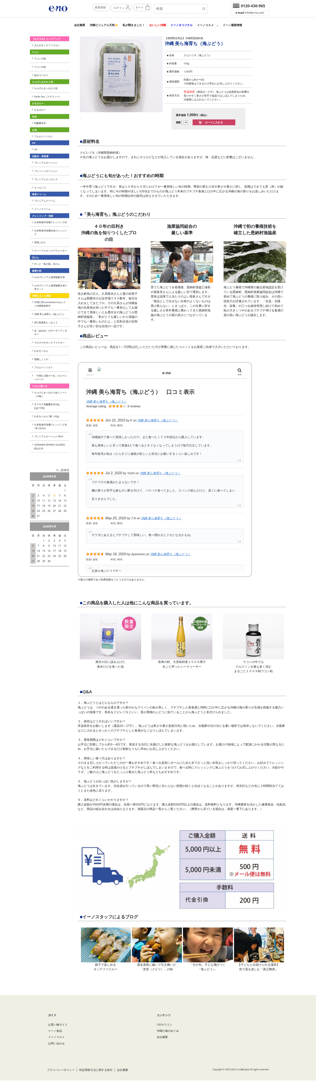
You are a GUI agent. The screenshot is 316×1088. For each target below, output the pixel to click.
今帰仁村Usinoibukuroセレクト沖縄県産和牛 (50, 303)
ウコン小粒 (40, 58)
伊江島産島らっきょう (46, 322)
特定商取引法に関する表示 (96, 1077)
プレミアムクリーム (44, 200)
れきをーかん (41, 350)
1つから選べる (39, 386)
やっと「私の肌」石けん (47, 263)
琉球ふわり (40, 242)
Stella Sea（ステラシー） (49, 96)
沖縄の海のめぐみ (168, 1038)
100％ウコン (165, 1032)
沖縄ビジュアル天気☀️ (104, 25)
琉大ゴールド (41, 75)
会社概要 (79, 25)
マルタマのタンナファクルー (49, 342)
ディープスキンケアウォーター (50, 250)
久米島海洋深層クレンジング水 (50, 222)
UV (35, 149)
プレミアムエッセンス (46, 179)
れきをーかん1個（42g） (47, 416)
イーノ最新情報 (232, 25)
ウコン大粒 (40, 66)
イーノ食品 (55, 1038)
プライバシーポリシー (61, 1077)
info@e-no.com (250, 13)
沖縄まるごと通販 (41, 295)
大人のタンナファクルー (47, 45)
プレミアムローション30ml (48, 436)
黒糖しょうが (41, 359)
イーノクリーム (42, 209)
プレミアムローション (46, 162)
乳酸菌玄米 (40, 123)
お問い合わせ (56, 1051)
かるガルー (40, 109)
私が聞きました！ (134, 25)
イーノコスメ (205, 25)
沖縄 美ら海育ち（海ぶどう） (49, 314)
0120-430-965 (253, 5)
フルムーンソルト (43, 136)
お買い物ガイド (57, 1032)
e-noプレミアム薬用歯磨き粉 (49, 277)
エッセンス (40, 187)
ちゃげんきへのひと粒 (46, 88)
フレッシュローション (46, 170)
